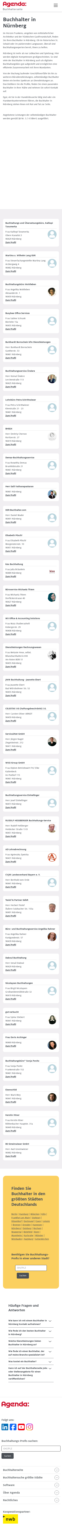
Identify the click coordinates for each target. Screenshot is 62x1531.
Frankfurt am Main (20, 1217)
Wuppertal (16, 1232)
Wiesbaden (16, 1239)
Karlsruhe (28, 1235)
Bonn (36, 1232)
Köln (43, 1214)
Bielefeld (28, 1232)
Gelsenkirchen (42, 1239)
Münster (39, 1235)
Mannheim (16, 1235)
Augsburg (28, 1239)
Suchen (22, 1275)
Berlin (14, 1214)
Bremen (17, 1225)
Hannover (37, 1225)
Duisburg (27, 1228)
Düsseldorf (16, 1221)
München (34, 1214)
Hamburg (23, 1214)
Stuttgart (36, 1217)
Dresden (26, 1225)
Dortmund (29, 1221)
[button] (55, 5)
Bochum (37, 1228)
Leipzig (46, 1221)
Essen (38, 1221)
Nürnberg (16, 1228)
